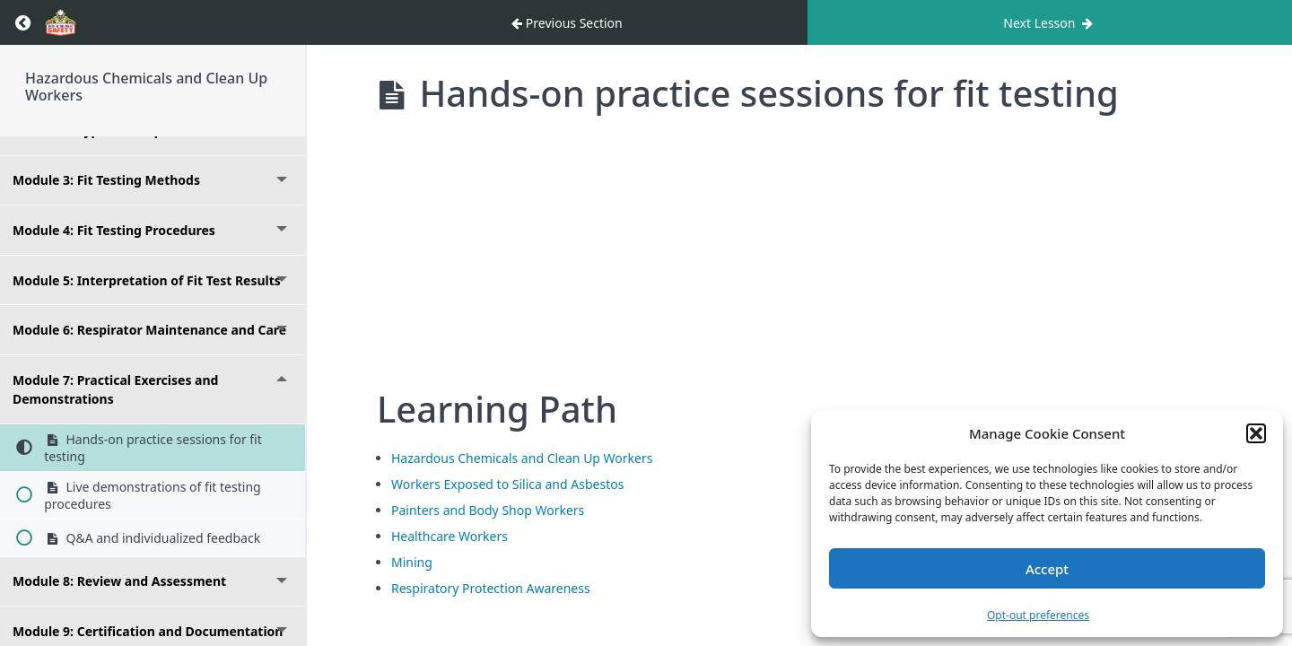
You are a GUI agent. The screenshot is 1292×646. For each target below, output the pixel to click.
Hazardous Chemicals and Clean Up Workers (146, 86)
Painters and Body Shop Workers (487, 510)
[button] (1256, 433)
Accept (1047, 569)
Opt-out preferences (1038, 615)
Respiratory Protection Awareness (490, 588)
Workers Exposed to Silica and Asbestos (507, 484)
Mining (411, 562)
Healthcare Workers (449, 536)
